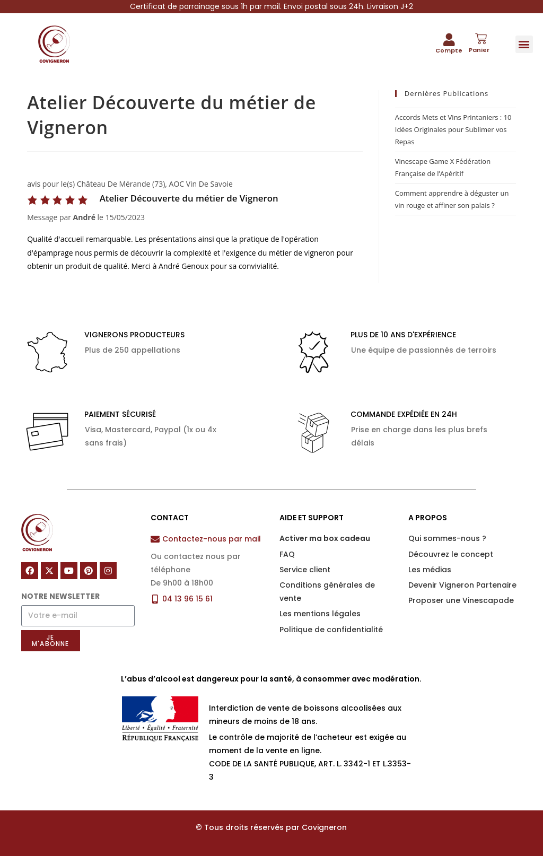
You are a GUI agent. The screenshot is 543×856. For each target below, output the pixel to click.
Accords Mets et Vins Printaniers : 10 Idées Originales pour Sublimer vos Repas (453, 129)
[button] (524, 44)
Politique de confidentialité (331, 629)
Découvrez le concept (450, 554)
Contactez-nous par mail (211, 539)
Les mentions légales (320, 613)
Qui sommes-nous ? (447, 538)
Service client (304, 569)
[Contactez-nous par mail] (155, 539)
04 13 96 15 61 (187, 598)
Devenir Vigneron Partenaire (462, 585)
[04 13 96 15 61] (155, 599)
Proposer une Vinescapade (461, 600)
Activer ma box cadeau (324, 538)
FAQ (287, 554)
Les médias (429, 569)
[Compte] (449, 40)
